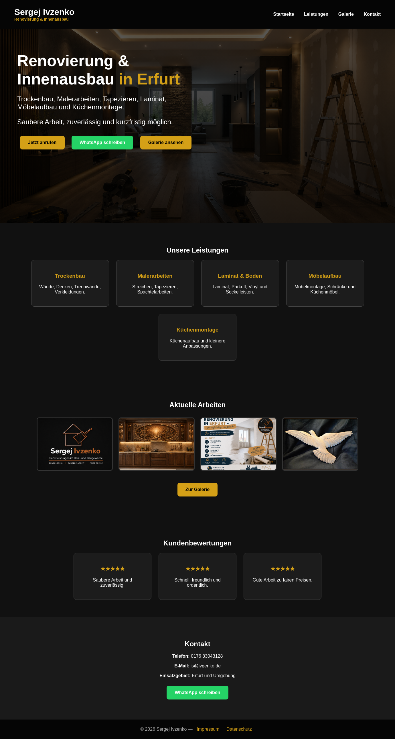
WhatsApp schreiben (102, 142)
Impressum (208, 729)
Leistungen (316, 14)
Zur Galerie (197, 489)
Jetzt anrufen (42, 142)
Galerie (346, 14)
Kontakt (372, 14)
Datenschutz (239, 729)
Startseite (283, 14)
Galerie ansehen (166, 142)
